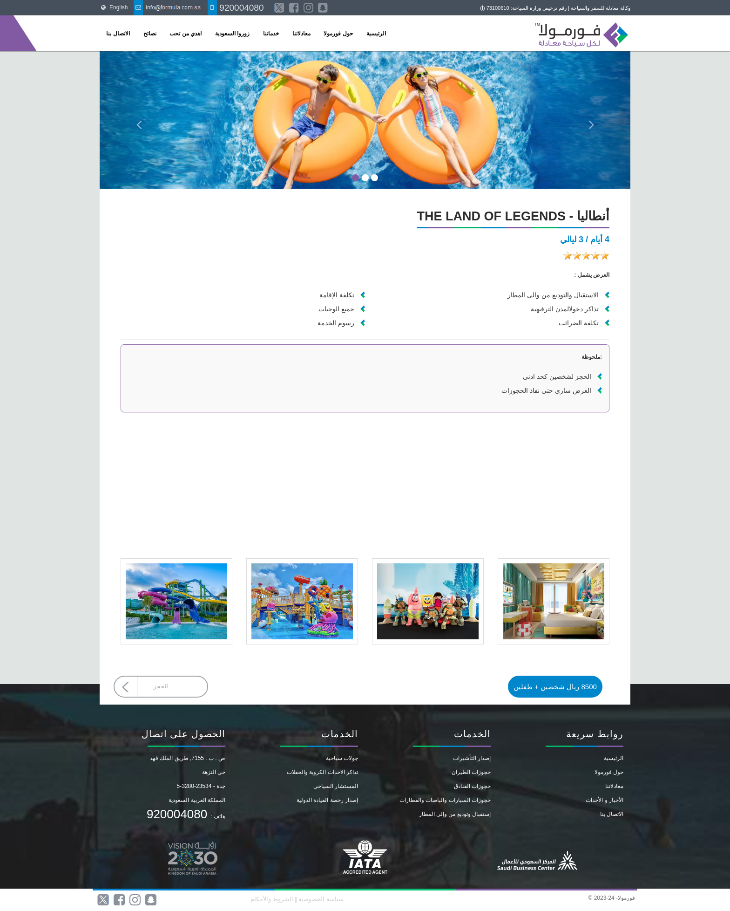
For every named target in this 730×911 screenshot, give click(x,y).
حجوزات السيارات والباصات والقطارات (445, 800)
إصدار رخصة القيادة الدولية (327, 800)
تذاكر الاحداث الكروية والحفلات (322, 772)
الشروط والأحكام (272, 899)
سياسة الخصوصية (320, 899)
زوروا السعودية (232, 33)
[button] (139, 120)
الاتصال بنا (117, 33)
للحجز (161, 686)
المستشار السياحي (335, 786)
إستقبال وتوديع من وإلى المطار (455, 814)
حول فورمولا (338, 33)
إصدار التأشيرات (472, 758)
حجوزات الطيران (471, 772)
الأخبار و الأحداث (604, 800)
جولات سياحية (342, 758)
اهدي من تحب (185, 33)
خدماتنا (271, 33)
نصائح (149, 33)
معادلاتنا (301, 33)
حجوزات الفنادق (472, 786)
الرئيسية (376, 33)
